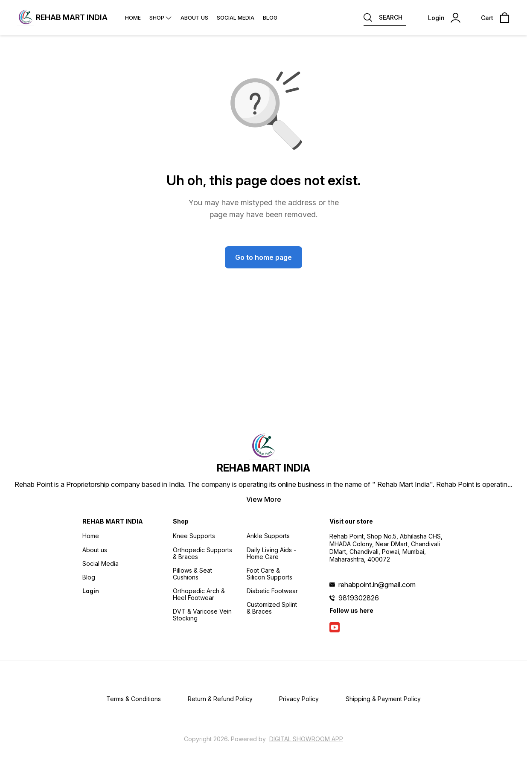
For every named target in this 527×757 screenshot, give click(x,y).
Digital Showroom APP (306, 738)
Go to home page (263, 257)
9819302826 (358, 598)
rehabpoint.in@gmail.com (377, 584)
